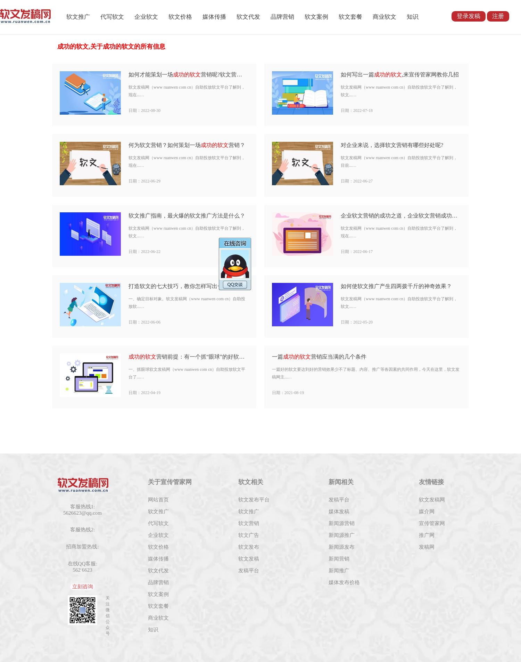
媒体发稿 (339, 511)
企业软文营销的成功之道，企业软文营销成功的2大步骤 (400, 216)
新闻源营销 (342, 523)
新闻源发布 (342, 547)
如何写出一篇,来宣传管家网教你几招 (400, 74)
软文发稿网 (432, 499)
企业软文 (146, 17)
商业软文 (384, 17)
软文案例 (316, 17)
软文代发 (248, 17)
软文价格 (180, 17)
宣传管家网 (432, 523)
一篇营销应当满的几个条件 (319, 357)
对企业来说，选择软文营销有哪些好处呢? (392, 145)
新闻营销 (339, 559)
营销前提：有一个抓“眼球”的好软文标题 (188, 357)
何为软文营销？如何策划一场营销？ (187, 145)
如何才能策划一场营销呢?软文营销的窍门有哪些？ (188, 74)
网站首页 (158, 499)
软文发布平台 (254, 499)
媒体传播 (214, 17)
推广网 (427, 535)
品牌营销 (282, 17)
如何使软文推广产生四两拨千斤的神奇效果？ (396, 286)
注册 (498, 16)
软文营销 (248, 523)
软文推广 (78, 17)
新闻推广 (339, 570)
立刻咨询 (82, 586)
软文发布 (248, 547)
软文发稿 (248, 559)
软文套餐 (350, 17)
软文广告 (248, 535)
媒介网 (427, 511)
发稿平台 (248, 570)
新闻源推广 (342, 535)
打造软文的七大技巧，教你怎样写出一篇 (188, 286)
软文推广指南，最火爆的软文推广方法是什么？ (187, 216)
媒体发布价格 (344, 582)
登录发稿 (468, 16)
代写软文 (112, 17)
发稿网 (427, 547)
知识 (413, 17)
